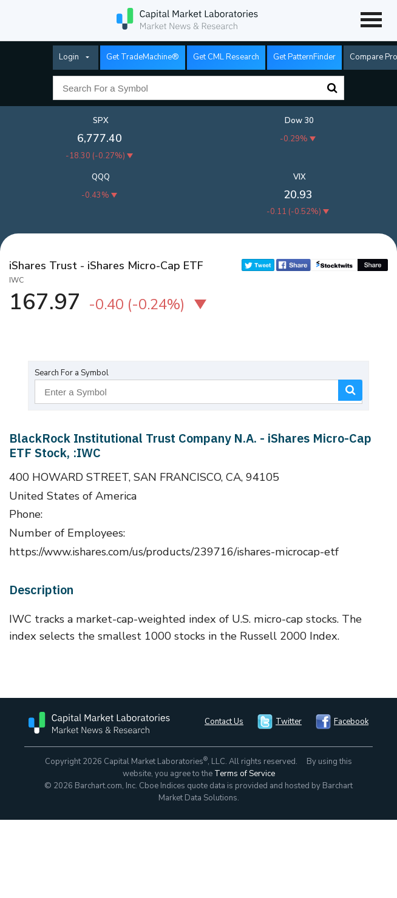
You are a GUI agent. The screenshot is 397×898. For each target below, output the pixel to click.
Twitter (289, 721)
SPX (101, 120)
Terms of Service (244, 773)
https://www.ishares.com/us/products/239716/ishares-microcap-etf (174, 551)
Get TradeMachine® (142, 57)
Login (69, 57)
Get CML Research (226, 57)
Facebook (351, 721)
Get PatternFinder (304, 57)
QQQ (101, 177)
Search (332, 88)
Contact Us (224, 721)
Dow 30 (299, 120)
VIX (299, 177)
